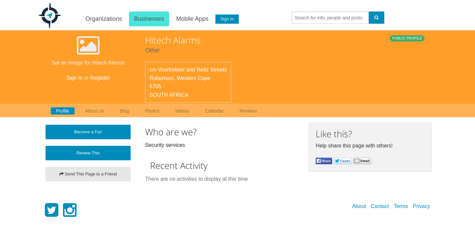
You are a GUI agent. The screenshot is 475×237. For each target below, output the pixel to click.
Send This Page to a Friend (88, 173)
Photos (152, 111)
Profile (62, 111)
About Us (94, 111)
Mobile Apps (191, 18)
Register (100, 78)
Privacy (421, 206)
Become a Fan (88, 131)
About (359, 206)
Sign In (226, 18)
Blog (124, 111)
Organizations (103, 18)
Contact (380, 206)
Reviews (248, 111)
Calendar (214, 111)
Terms (401, 206)
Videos (182, 111)
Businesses (148, 18)
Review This (88, 152)
